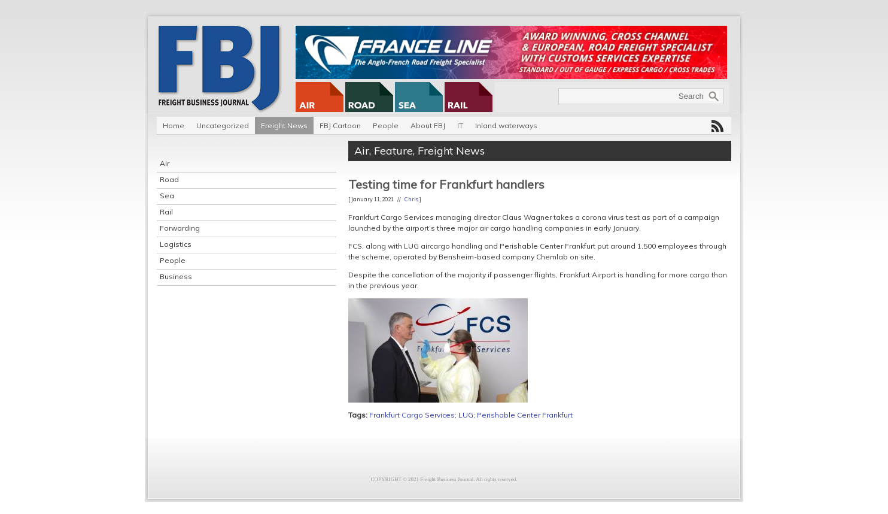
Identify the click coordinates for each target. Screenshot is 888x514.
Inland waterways (506, 125)
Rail (166, 211)
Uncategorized (222, 125)
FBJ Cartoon (340, 125)
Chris (411, 199)
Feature (393, 151)
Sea (167, 195)
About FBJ (427, 125)
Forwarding (180, 227)
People (386, 125)
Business (176, 276)
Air (164, 163)
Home (173, 125)
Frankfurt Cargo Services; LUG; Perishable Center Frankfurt (471, 414)
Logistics (175, 244)
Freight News (284, 125)
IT (460, 125)
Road (169, 179)
